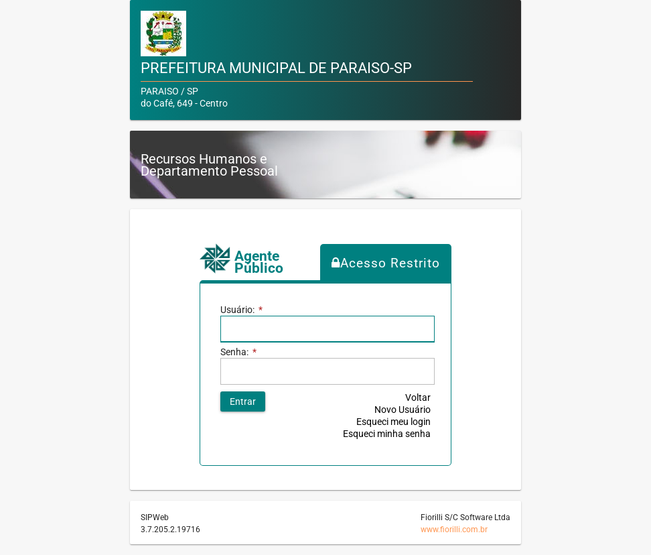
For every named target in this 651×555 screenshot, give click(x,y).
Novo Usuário (402, 409)
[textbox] (327, 329)
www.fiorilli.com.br (454, 529)
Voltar (418, 397)
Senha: (238, 352)
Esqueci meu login (393, 421)
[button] (242, 401)
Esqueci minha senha (387, 433)
